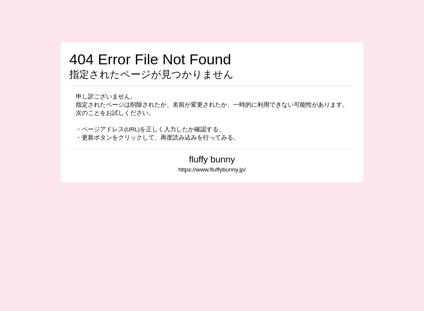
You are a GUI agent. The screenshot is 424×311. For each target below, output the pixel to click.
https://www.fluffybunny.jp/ (212, 169)
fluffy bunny (212, 159)
